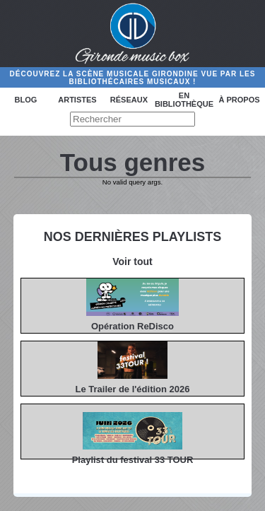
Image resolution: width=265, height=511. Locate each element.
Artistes (77, 99)
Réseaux (129, 99)
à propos (238, 99)
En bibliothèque (184, 99)
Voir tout (132, 261)
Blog (26, 99)
